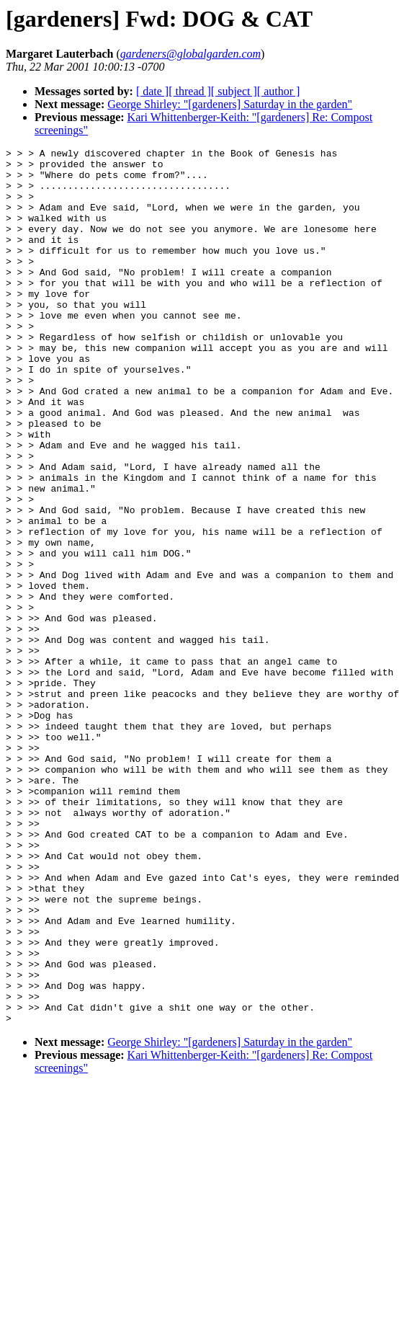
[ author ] (278, 91)
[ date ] (152, 91)
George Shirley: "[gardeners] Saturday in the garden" (229, 104)
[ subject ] (234, 91)
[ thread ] (190, 91)
